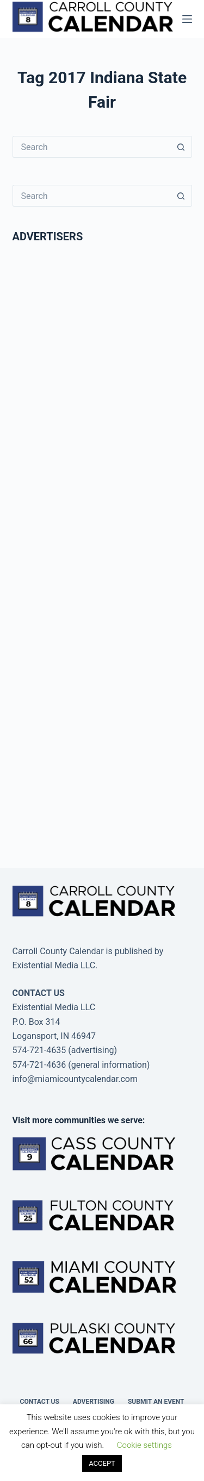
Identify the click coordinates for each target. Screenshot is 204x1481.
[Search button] (181, 147)
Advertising (93, 1401)
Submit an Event (156, 1401)
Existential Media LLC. (55, 965)
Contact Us (39, 1401)
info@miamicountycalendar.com (75, 1079)
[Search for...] (91, 147)
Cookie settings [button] (144, 1445)
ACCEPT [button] (102, 1463)
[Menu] (187, 19)
